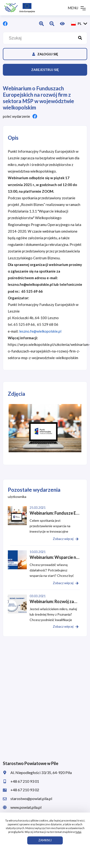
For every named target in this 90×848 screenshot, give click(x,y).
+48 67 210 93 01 (21, 781)
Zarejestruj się (45, 70)
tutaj (78, 831)
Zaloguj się (45, 54)
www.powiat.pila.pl (22, 807)
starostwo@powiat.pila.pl (27, 798)
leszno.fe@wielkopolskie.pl (40, 331)
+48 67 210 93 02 (21, 789)
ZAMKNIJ (45, 840)
